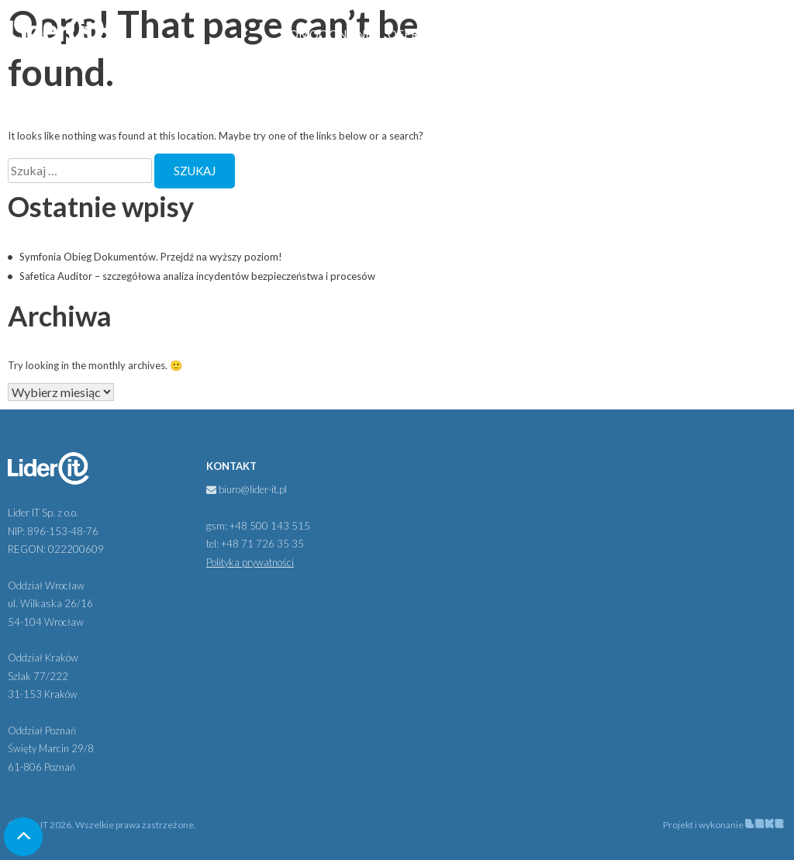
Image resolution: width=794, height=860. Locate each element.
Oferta (410, 34)
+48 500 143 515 (270, 526)
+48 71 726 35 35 (262, 543)
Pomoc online (326, 34)
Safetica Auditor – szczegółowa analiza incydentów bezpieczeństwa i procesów (197, 276)
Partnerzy (495, 34)
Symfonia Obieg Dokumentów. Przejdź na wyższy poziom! (150, 256)
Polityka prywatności (250, 562)
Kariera (667, 34)
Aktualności (585, 34)
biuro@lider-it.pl (246, 489)
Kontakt (735, 34)
